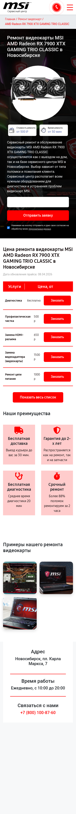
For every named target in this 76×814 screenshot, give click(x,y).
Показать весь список (38, 397)
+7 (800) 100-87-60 (38, 712)
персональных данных (40, 229)
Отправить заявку (38, 215)
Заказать (57, 300)
